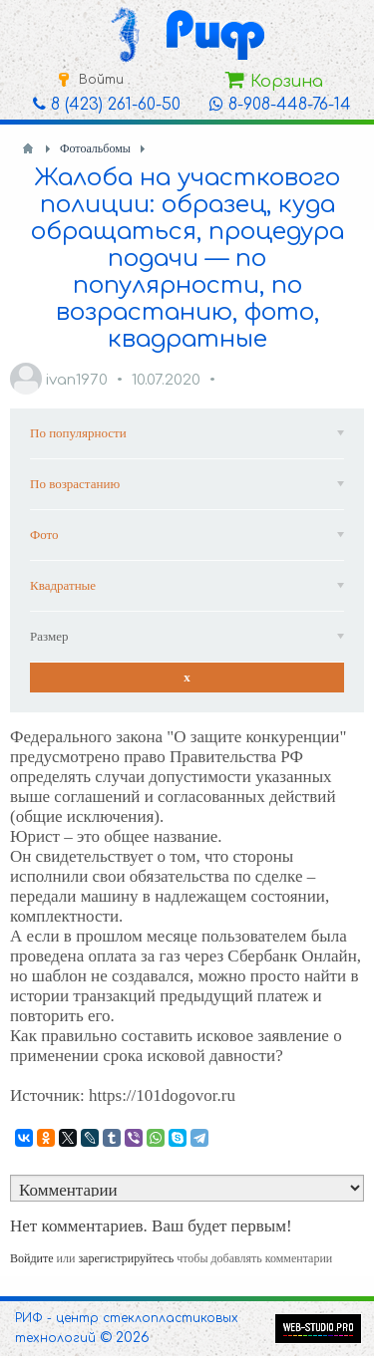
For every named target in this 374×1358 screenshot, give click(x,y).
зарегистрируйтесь (126, 1258)
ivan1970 (77, 380)
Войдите (32, 1258)
